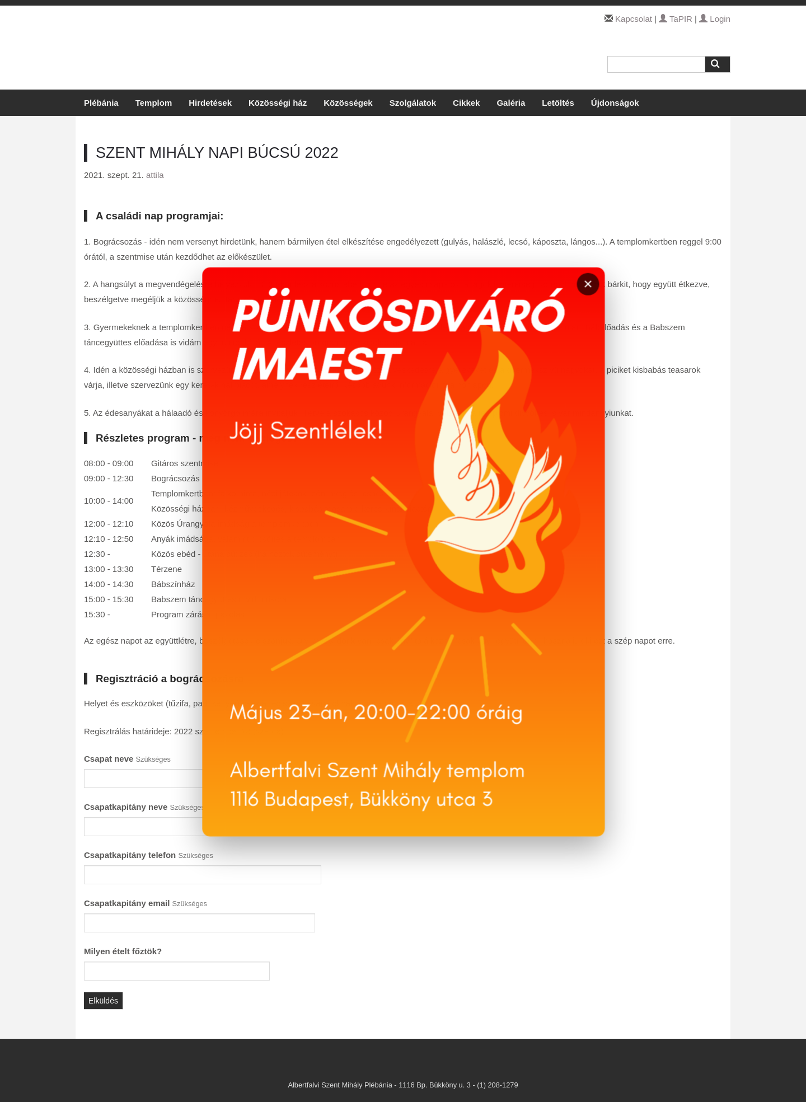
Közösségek (348, 102)
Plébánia (101, 102)
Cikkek (466, 102)
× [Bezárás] (593, 301)
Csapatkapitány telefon (148, 855)
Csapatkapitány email (145, 903)
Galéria (510, 102)
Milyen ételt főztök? (123, 951)
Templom (153, 102)
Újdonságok (615, 102)
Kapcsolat (633, 19)
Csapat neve (127, 758)
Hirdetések (210, 102)
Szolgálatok (413, 102)
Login (714, 19)
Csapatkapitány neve (144, 807)
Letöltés (558, 102)
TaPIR (675, 19)
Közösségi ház (278, 102)
